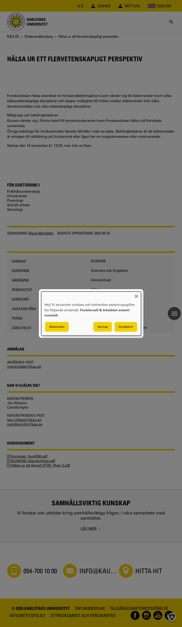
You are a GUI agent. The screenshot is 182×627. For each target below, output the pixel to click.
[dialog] (91, 313)
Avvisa (102, 327)
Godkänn (125, 327)
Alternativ (57, 327)
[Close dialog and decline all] (136, 294)
